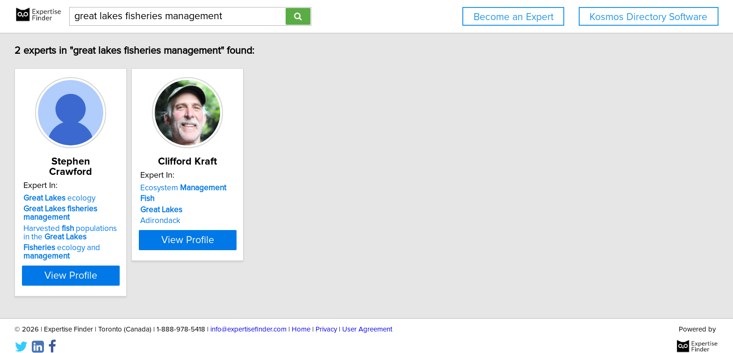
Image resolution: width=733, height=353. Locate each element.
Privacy (326, 319)
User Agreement (367, 319)
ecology (61, 188)
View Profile (83, 265)
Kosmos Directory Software (648, 17)
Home (301, 319)
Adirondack (185, 220)
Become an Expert (513, 17)
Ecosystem (208, 188)
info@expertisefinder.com (248, 319)
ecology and (63, 241)
